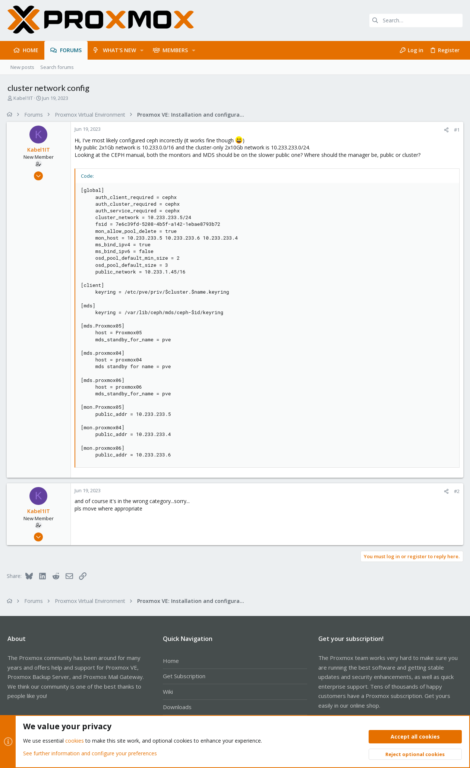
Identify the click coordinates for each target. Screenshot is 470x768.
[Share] (446, 129)
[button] (142, 50)
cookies (74, 740)
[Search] (416, 20)
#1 (456, 129)
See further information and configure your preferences (90, 752)
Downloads (177, 707)
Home (171, 660)
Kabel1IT (23, 98)
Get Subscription (184, 676)
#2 (456, 491)
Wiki (168, 691)
